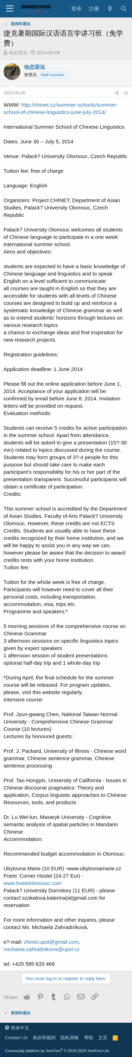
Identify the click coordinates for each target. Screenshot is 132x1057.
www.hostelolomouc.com (33, 883)
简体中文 (17, 1027)
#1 (126, 93)
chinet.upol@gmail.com (51, 942)
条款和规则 (44, 1037)
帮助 (88, 1037)
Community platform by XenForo (57, 1051)
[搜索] (124, 8)
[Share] (117, 93)
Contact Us (16, 1037)
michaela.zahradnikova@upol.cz (42, 949)
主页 (102, 1037)
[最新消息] (110, 8)
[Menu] (9, 8)
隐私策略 (70, 1037)
